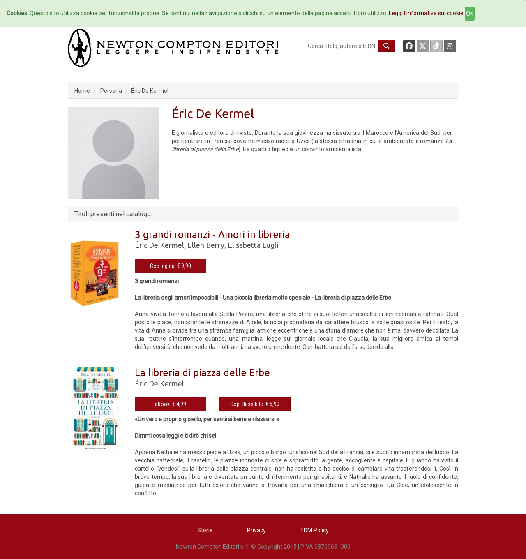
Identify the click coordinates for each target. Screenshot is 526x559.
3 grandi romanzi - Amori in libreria (212, 234)
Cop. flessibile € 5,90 (254, 404)
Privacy (256, 530)
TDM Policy (314, 530)
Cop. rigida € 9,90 (170, 266)
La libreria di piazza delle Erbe (202, 372)
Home (82, 91)
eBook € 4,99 (170, 404)
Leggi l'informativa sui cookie (426, 13)
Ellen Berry (205, 245)
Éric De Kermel (149, 91)
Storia (205, 530)
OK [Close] (469, 13)
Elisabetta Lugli (253, 245)
